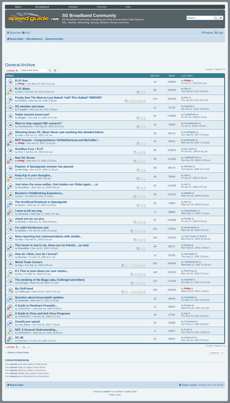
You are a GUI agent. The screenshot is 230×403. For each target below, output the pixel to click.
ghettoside (189, 140)
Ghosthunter (190, 210)
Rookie (188, 305)
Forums (101, 6)
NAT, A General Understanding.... (36, 329)
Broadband (42, 6)
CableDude (190, 114)
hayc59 (188, 106)
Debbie (188, 193)
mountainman (25, 126)
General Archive (20, 64)
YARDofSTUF (191, 157)
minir (20, 135)
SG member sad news (29, 106)
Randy (187, 245)
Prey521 (22, 100)
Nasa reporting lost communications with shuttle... (48, 236)
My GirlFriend (24, 288)
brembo (22, 230)
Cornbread (189, 321)
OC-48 (19, 337)
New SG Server (25, 157)
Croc (20, 152)
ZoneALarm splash (27, 321)
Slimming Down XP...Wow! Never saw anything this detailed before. (59, 132)
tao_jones (189, 148)
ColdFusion (24, 291)
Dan (20, 91)
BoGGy (22, 221)
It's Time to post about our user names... (41, 270)
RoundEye (23, 187)
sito (186, 175)
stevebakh (189, 254)
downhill (188, 279)
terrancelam (190, 227)
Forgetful (22, 109)
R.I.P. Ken (21, 80)
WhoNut (188, 166)
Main (18, 6)
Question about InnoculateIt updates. (39, 297)
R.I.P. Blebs (22, 88)
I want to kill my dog (28, 210)
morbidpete (190, 132)
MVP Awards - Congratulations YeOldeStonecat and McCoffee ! (56, 140)
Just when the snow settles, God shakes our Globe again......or (56, 184)
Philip (21, 83)
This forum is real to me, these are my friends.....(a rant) (52, 245)
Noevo (21, 205)
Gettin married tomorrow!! (32, 114)
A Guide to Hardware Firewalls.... (36, 305)
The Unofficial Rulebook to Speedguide (41, 202)
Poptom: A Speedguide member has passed (44, 166)
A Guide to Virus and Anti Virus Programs (42, 313)
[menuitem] (26, 32)
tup (185, 313)
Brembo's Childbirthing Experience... (39, 193)
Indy (20, 239)
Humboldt (23, 214)
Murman (22, 257)
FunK (187, 329)
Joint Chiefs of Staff (194, 236)
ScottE (187, 218)
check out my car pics (29, 218)
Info (128, 6)
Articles (73, 6)
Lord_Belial (24, 324)
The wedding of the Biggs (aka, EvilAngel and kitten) (50, 279)
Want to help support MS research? (38, 123)
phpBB (106, 392)
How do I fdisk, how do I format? (36, 254)
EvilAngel (23, 282)
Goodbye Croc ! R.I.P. (29, 148)
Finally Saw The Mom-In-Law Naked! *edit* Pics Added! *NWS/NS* (58, 97)
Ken (186, 97)
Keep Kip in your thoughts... (33, 175)
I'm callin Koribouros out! (32, 227)
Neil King (23, 169)
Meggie (22, 117)
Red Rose (189, 270)
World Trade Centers (28, 262)
